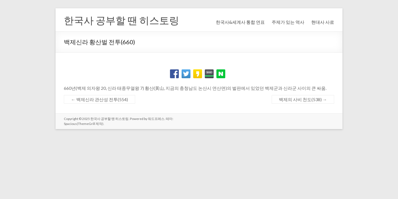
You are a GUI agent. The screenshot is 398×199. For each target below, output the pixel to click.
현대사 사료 (322, 22)
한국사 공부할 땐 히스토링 (121, 20)
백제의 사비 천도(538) (303, 99)
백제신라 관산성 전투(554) (99, 99)
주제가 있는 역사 (288, 22)
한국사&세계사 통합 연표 (240, 22)
